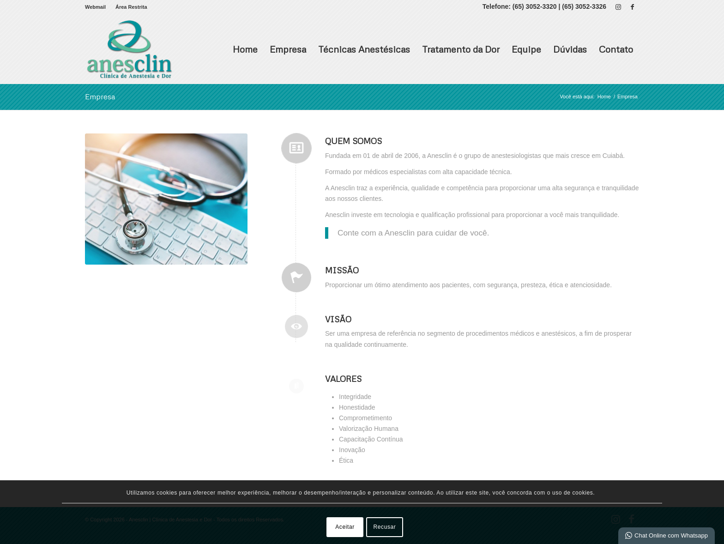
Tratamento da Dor (461, 48)
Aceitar (345, 527)
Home (245, 48)
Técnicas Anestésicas (364, 48)
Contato (616, 48)
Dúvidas (570, 48)
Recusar (385, 527)
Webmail (95, 7)
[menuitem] (98, 7)
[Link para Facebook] (632, 7)
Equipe (526, 48)
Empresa (288, 48)
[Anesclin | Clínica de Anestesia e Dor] (129, 49)
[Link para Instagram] (618, 7)
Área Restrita (131, 7)
